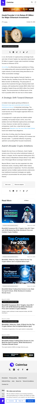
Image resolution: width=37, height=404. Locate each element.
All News (26, 200)
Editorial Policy (6, 381)
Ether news (8, 184)
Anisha (5, 22)
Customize (11, 400)
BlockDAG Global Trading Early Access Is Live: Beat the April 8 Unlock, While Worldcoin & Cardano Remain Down (18, 291)
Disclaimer (5, 378)
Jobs (13, 381)
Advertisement (22, 378)
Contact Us (5, 384)
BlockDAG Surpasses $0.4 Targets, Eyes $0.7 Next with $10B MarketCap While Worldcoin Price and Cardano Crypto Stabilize (18, 230)
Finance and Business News (10, 46)
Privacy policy (13, 378)
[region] (21, 396)
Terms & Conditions (28, 381)
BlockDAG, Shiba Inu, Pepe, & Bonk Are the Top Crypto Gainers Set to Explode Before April (18, 325)
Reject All (21, 400)
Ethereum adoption (19, 184)
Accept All (30, 400)
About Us (18, 381)
